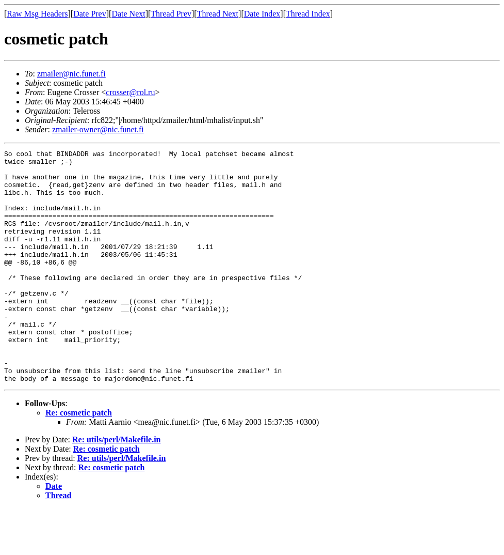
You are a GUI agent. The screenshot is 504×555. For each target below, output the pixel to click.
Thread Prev (171, 13)
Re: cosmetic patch (78, 459)
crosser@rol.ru (130, 92)
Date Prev (89, 13)
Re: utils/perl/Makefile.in (116, 486)
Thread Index (308, 13)
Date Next (128, 13)
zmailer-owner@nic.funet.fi (98, 129)
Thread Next (217, 13)
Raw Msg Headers (37, 13)
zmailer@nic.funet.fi (71, 73)
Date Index (262, 13)
